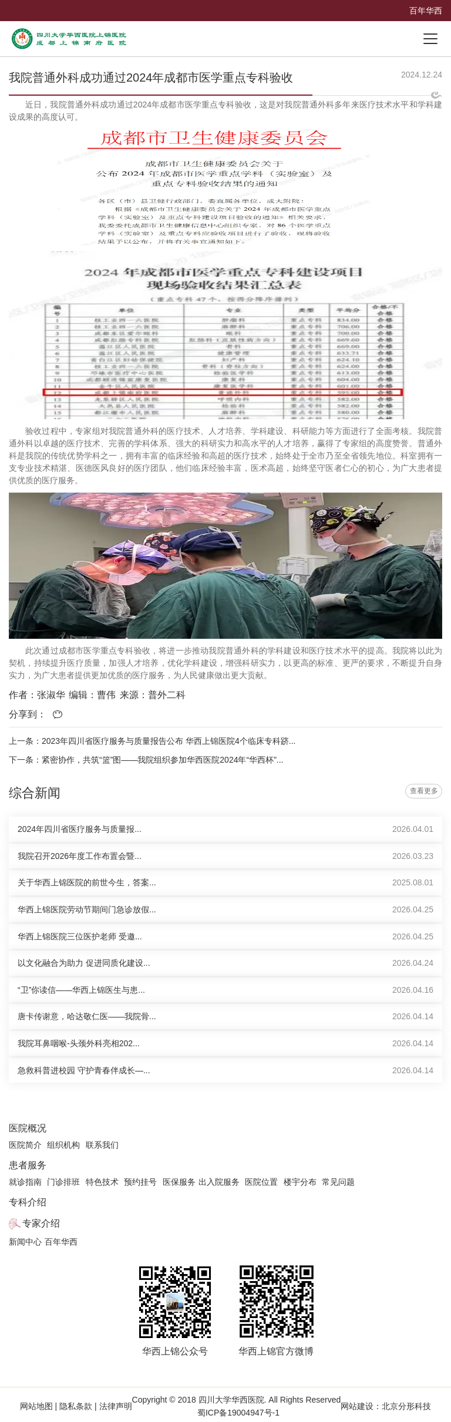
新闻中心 (25, 1241)
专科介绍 (27, 1202)
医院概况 (27, 1128)
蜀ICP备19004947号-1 (238, 1412)
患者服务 (27, 1165)
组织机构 (63, 1145)
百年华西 (425, 10)
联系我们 (102, 1145)
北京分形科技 (406, 1406)
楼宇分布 (300, 1182)
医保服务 (179, 1182)
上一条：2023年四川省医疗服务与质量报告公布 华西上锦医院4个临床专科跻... (152, 741)
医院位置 (261, 1182)
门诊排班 (63, 1182)
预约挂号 (140, 1182)
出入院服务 (219, 1182)
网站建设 (357, 1406)
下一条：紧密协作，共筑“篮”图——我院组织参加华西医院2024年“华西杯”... (146, 759)
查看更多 (424, 791)
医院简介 (25, 1145)
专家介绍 (41, 1223)
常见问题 (338, 1182)
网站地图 (37, 1406)
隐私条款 (76, 1406)
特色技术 (102, 1182)
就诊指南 (25, 1182)
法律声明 (114, 1406)
